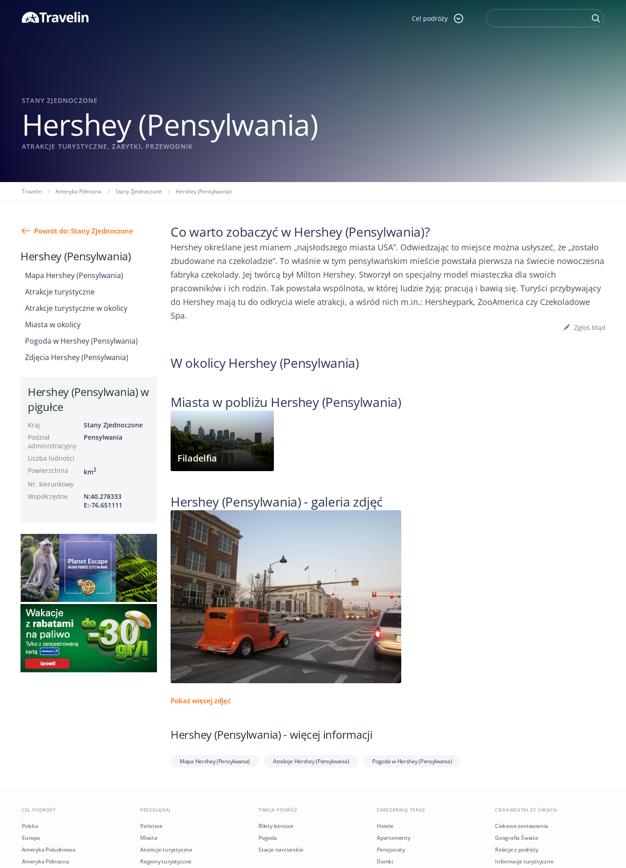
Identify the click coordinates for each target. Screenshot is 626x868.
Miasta (148, 838)
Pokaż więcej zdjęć (201, 700)
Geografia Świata (516, 838)
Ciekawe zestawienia (521, 826)
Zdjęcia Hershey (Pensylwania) (76, 357)
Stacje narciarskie (280, 849)
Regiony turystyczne (166, 861)
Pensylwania (103, 437)
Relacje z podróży (516, 849)
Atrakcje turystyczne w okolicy (76, 308)
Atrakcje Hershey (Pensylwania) (311, 761)
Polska (30, 826)
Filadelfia (197, 458)
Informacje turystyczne (524, 861)
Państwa (151, 826)
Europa (31, 838)
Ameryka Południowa (48, 849)
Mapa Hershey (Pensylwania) (74, 275)
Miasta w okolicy (53, 325)
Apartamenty (393, 838)
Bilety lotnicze (275, 826)
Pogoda (267, 838)
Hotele (385, 826)
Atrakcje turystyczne (60, 292)
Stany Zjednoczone (139, 191)
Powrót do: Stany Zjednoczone (83, 230)
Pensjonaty (391, 849)
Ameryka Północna (78, 191)
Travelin (31, 191)
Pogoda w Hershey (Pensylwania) (81, 341)
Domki (385, 861)
